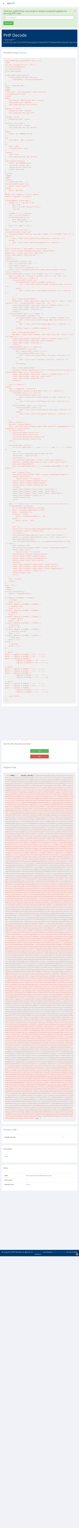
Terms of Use (37, 1252)
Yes (39, 751)
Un (11, 3)
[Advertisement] (21, 724)
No (39, 756)
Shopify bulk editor (59, 1252)
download (23, 53)
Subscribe (8, 23)
